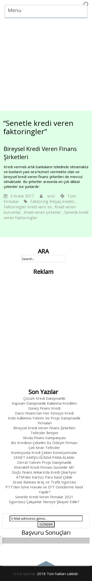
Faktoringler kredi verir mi (28, 207)
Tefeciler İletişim (44, 432)
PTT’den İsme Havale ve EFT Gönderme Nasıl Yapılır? (44, 489)
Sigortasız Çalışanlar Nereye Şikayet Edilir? (44, 501)
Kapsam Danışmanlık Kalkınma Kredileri (44, 403)
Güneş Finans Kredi (44, 408)
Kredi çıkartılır (24, 573)
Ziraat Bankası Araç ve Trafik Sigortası (44, 482)
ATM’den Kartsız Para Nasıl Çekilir (44, 477)
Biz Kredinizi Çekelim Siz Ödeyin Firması (44, 442)
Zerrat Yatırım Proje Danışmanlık (44, 462)
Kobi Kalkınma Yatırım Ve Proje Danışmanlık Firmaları (44, 420)
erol (51, 196)
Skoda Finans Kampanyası (44, 437)
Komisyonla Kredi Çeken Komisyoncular (44, 452)
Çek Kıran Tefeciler (44, 447)
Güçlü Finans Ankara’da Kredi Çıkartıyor (44, 472)
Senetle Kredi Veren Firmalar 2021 (44, 496)
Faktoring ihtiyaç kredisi (52, 201)
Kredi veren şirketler (42, 212)
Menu (14, 10)
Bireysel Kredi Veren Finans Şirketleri (44, 427)
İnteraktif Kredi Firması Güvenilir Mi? (44, 467)
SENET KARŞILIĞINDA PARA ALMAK (44, 457)
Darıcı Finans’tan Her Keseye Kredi (44, 413)
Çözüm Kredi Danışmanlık (44, 398)
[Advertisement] (46, 64)
